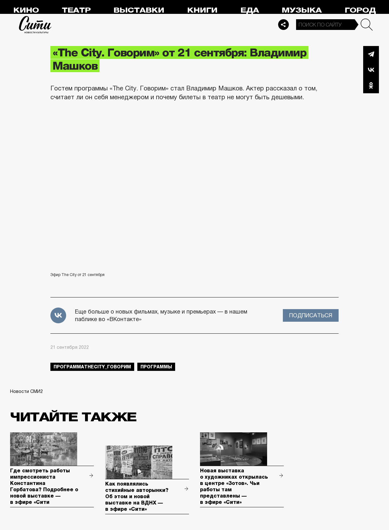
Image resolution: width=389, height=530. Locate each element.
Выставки (138, 10)
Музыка (302, 10)
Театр (76, 10)
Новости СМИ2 (26, 391)
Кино (26, 10)
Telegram (371, 54)
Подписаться (310, 315)
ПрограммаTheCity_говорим (92, 366)
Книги (202, 10)
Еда (249, 10)
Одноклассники (371, 85)
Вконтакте (371, 70)
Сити (35, 24)
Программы (156, 366)
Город (360, 10)
